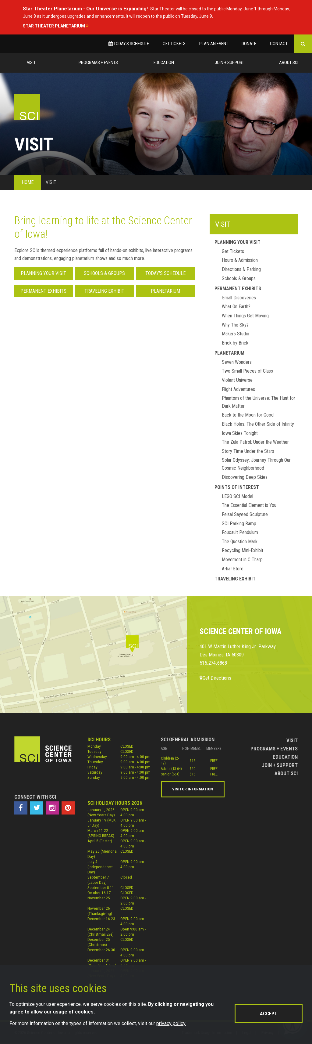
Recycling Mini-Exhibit (242, 550)
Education (164, 62)
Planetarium (165, 291)
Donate (249, 43)
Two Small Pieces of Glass (247, 371)
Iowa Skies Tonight (240, 433)
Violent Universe (237, 380)
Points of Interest (236, 487)
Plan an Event (213, 43)
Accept (268, 1014)
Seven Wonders (237, 362)
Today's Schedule (165, 273)
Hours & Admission (240, 260)
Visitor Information (192, 788)
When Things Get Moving (245, 316)
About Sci (288, 62)
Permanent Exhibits (43, 291)
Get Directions (215, 678)
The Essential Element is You (249, 505)
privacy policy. (171, 1023)
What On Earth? (236, 306)
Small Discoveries (239, 298)
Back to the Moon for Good (248, 415)
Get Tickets (174, 43)
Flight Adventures (238, 389)
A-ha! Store (232, 569)
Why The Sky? (235, 325)
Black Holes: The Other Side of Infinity (258, 424)
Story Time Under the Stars (248, 451)
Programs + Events (98, 62)
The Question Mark (239, 541)
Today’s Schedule (128, 43)
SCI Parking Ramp (239, 523)
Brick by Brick (235, 343)
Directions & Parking (241, 269)
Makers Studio (235, 334)
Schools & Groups (104, 273)
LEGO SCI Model (237, 496)
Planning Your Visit (43, 273)
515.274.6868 (213, 663)
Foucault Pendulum (240, 532)
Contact (279, 43)
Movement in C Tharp (242, 559)
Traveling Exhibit (104, 291)
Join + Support (229, 62)
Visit (31, 62)
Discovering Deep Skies (245, 477)
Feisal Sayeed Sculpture (245, 514)
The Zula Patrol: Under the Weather (255, 442)
